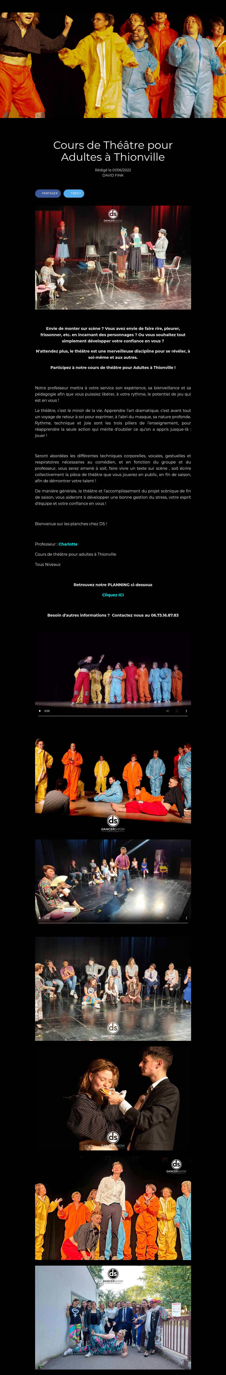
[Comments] (186, 194)
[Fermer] (6, 6)
